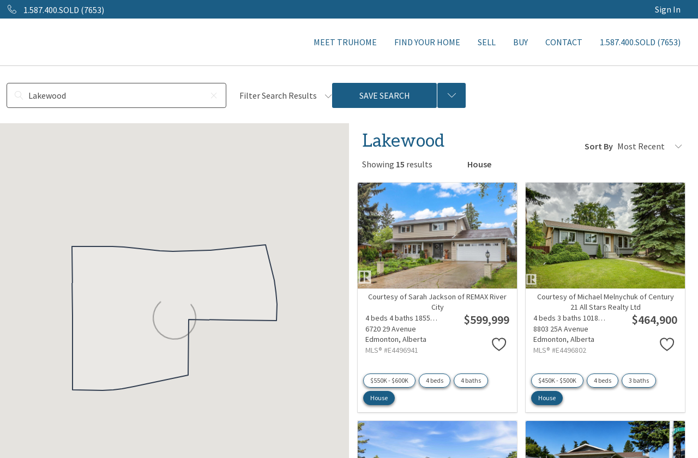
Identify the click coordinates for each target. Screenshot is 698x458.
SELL (487, 42)
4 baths (471, 380)
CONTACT (563, 42)
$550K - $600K (389, 380)
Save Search (384, 95)
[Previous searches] (451, 95)
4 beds (434, 380)
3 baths (639, 380)
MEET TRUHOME (345, 42)
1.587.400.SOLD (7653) (640, 42)
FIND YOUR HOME (427, 42)
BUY (520, 42)
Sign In (668, 9)
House (379, 398)
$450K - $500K (557, 380)
